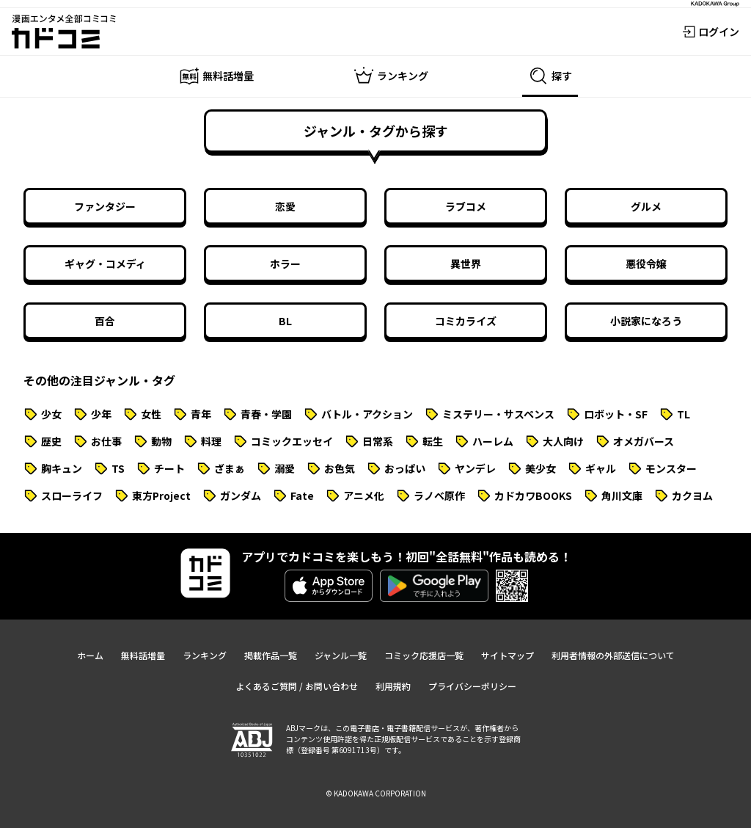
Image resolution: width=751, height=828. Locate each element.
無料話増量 (143, 655)
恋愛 (285, 206)
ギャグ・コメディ (105, 263)
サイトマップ (507, 655)
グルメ (646, 206)
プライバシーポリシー (472, 686)
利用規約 (393, 686)
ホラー (285, 263)
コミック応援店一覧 (424, 655)
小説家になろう (646, 320)
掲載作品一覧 (270, 655)
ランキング (205, 655)
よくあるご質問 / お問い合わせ (296, 686)
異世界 (465, 263)
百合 (105, 320)
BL (285, 320)
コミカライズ (466, 320)
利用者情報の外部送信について (613, 655)
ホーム (90, 655)
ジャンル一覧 (341, 655)
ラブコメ (465, 206)
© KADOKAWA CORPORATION (376, 793)
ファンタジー (105, 206)
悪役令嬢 (646, 263)
